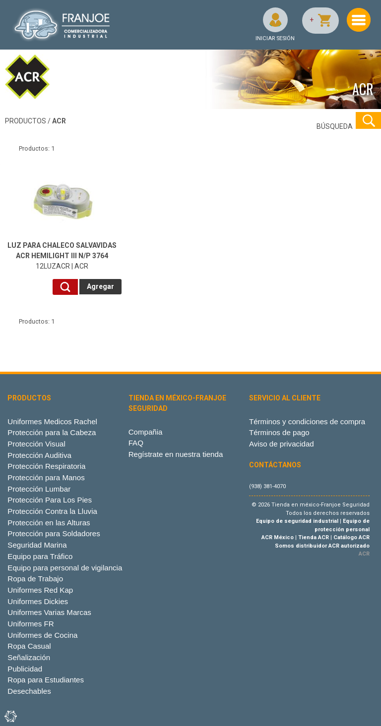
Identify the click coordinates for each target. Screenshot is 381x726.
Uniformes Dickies (37, 601)
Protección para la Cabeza (51, 432)
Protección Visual (36, 444)
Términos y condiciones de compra (307, 421)
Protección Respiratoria (46, 466)
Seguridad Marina (36, 545)
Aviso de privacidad (281, 444)
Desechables (29, 691)
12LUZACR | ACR (62, 255)
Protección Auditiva (39, 455)
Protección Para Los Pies (49, 500)
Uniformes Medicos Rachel (52, 421)
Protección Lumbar (38, 489)
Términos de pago (279, 432)
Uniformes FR (30, 623)
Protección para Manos (45, 477)
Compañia (145, 432)
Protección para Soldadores (53, 533)
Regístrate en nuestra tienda (175, 454)
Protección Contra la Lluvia (52, 511)
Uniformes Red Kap (40, 590)
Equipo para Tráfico (39, 556)
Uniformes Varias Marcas (49, 612)
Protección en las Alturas (48, 522)
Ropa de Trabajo (35, 578)
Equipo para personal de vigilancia (64, 567)
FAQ (135, 443)
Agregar (100, 286)
